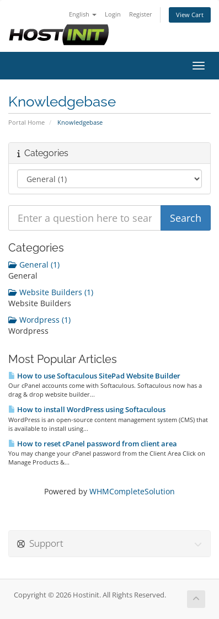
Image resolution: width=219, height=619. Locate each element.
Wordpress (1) (39, 319)
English (83, 14)
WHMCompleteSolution (132, 491)
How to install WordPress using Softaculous (86, 409)
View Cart (190, 14)
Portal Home (26, 122)
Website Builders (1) (50, 292)
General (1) (34, 264)
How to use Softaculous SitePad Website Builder (94, 376)
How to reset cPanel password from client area (92, 444)
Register (140, 14)
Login (113, 14)
